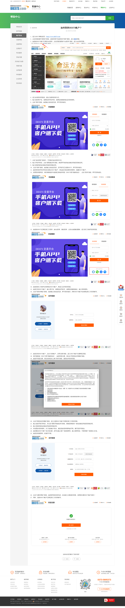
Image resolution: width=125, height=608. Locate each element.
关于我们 (12, 604)
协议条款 (19, 83)
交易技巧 (19, 48)
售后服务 (19, 53)
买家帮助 (19, 40)
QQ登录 (28, 1)
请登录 (23, 1)
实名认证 (53, 587)
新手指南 (19, 31)
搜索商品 (26, 587)
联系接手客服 (13, 591)
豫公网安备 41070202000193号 (41, 606)
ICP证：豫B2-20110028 (26, 606)
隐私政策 (67, 587)
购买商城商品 (27, 593)
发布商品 (40, 587)
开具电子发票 (19, 61)
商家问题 (19, 66)
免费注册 (33, 1)
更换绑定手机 (54, 595)
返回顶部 (76, 604)
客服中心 (69, 604)
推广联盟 (54, 604)
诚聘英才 (33, 604)
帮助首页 (19, 27)
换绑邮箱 (53, 591)
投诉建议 (26, 604)
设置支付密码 (54, 593)
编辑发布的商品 (41, 593)
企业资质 (19, 79)
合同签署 (19, 70)
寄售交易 (12, 589)
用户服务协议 (68, 589)
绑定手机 (53, 589)
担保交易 (12, 587)
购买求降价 (26, 591)
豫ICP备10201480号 (15, 606)
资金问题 (19, 57)
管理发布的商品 (41, 591)
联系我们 (19, 604)
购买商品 (26, 589)
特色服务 (19, 74)
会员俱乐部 (61, 604)
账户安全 (19, 35)
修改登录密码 (54, 597)
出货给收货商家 (41, 589)
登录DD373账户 (14, 593)
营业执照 (40, 604)
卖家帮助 (19, 44)
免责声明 (47, 604)
